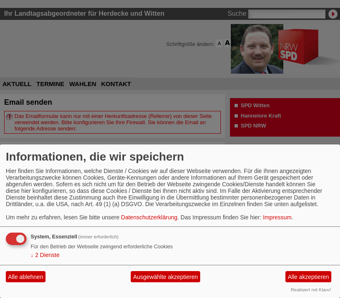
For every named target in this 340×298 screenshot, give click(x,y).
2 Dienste (45, 255)
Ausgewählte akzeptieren (165, 277)
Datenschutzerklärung (149, 217)
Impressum (277, 217)
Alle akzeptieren (308, 277)
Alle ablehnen (25, 277)
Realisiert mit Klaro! (311, 289)
